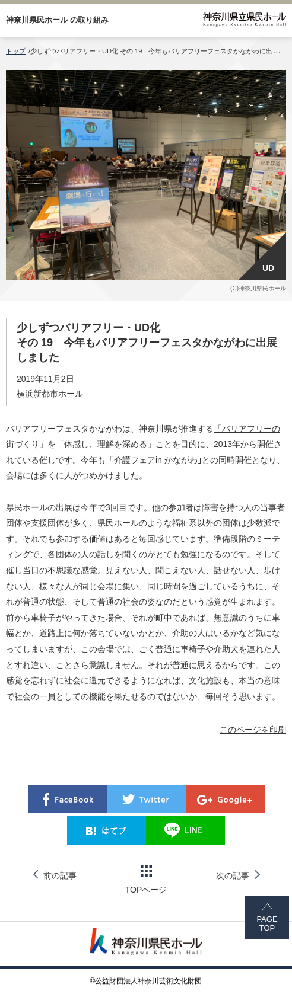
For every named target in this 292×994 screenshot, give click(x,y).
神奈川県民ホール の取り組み (57, 19)
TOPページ (146, 879)
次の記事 (232, 875)
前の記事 (60, 875)
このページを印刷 (253, 729)
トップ (16, 51)
